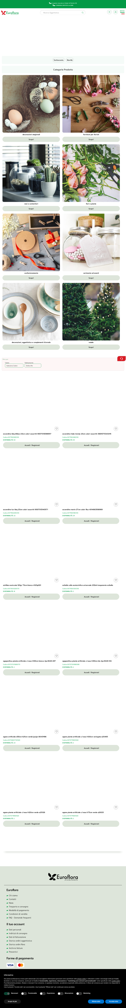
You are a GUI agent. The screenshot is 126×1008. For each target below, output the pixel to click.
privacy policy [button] (81, 979)
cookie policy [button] (116, 981)
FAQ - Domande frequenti (20, 917)
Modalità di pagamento (19, 910)
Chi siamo (13, 895)
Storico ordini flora (17, 944)
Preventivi (13, 951)
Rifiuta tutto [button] (96, 1001)
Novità (69, 60)
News (11, 902)
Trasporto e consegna (18, 906)
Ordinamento (29, 363)
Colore (7, 363)
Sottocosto (58, 60)
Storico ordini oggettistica (20, 940)
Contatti (12, 899)
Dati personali (15, 929)
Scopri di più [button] (12, 1001)
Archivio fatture (16, 948)
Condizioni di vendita (18, 913)
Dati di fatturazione (17, 937)
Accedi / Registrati (31, 445)
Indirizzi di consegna (18, 933)
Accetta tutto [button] (113, 1001)
